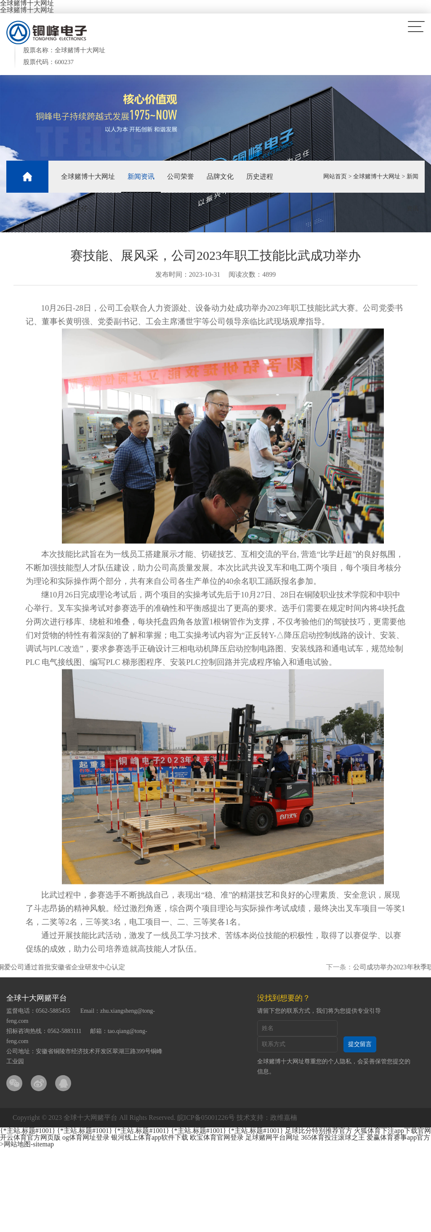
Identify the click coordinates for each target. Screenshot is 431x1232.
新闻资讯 (141, 176)
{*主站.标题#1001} (27, 1130)
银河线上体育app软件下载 (149, 1137)
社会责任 (74, 208)
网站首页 (335, 176)
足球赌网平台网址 (272, 1137)
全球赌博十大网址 (27, 9)
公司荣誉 (180, 176)
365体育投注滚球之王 (333, 1137)
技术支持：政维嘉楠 (267, 1117)
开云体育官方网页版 (30, 1137)
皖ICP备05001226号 (206, 1117)
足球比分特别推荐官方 (318, 1130)
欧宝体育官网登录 (217, 1137)
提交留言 (360, 1044)
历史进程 (259, 176)
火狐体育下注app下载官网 (392, 1130)
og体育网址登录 (85, 1137)
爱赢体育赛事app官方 (398, 1137)
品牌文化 (220, 176)
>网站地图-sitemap (27, 1144)
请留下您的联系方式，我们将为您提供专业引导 (319, 1011)
